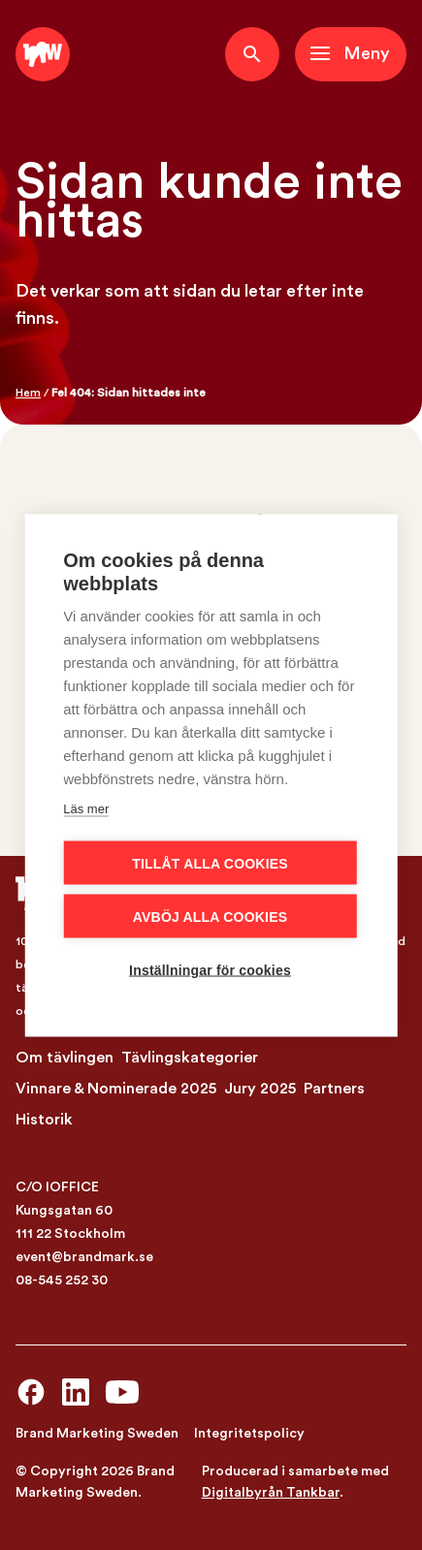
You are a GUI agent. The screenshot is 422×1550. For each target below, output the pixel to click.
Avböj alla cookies (210, 916)
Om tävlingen (65, 1057)
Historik (44, 1119)
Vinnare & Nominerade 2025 (116, 1088)
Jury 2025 (260, 1088)
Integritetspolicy (249, 1433)
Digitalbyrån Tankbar (271, 1493)
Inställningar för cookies (210, 969)
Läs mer (86, 808)
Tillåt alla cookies (210, 862)
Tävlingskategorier (189, 1057)
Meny (367, 54)
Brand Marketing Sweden (97, 1433)
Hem (28, 392)
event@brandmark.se (84, 1257)
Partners (334, 1088)
